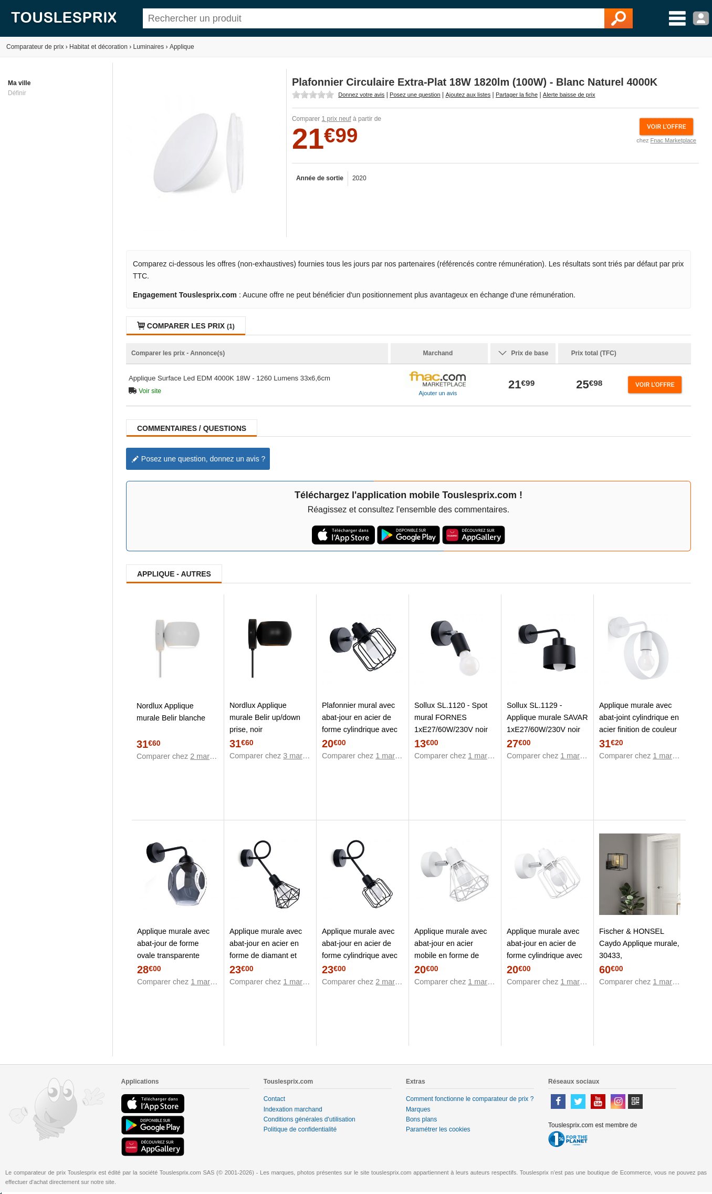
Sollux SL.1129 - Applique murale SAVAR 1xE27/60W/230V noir (547, 717)
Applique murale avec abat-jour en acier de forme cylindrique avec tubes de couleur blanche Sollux (544, 955)
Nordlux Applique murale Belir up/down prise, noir (264, 717)
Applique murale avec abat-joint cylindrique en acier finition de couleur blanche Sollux (639, 723)
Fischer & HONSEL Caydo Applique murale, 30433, (639, 943)
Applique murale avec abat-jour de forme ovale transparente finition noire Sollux (173, 949)
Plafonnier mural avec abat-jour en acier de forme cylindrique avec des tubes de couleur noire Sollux (359, 729)
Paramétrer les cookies (438, 1129)
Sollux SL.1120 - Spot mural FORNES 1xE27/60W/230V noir (451, 717)
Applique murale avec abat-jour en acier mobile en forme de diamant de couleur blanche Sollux (450, 955)
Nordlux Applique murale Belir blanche (171, 712)
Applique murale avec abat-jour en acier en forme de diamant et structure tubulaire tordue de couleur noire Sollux (268, 961)
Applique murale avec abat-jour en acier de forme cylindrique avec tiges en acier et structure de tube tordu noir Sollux (360, 961)
